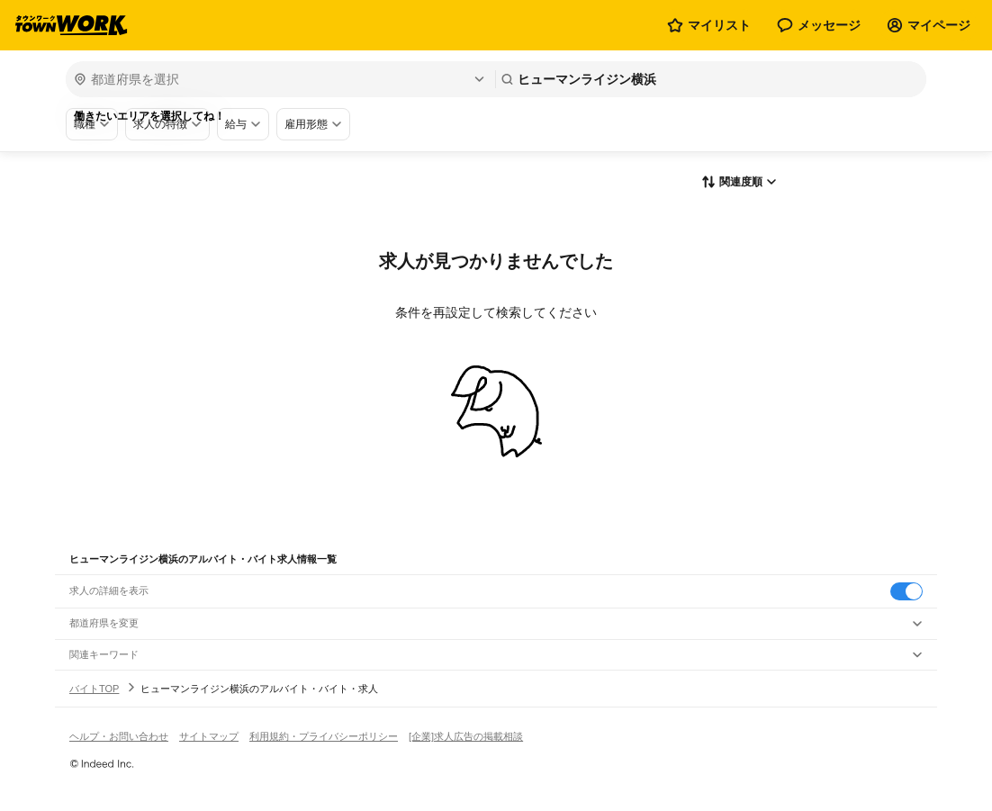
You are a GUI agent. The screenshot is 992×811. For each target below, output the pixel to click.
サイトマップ (209, 736)
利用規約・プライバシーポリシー (323, 736)
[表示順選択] (739, 183)
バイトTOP (94, 688)
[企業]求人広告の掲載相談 (466, 736)
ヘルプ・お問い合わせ (118, 736)
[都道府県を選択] (278, 79)
